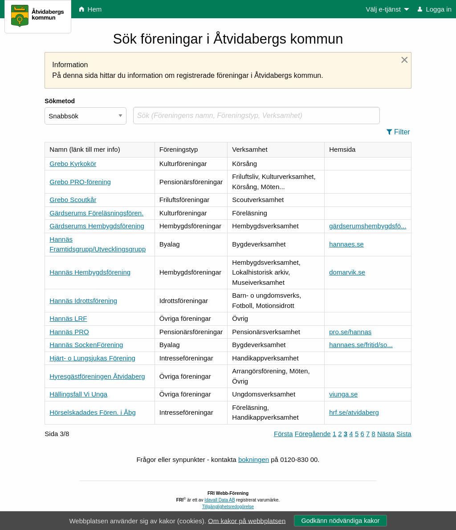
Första (283, 433)
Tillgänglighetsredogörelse (228, 506)
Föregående (313, 433)
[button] (401, 132)
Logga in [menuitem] (435, 9)
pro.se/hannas (350, 332)
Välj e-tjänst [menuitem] (383, 9)
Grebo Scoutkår (72, 199)
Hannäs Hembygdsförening (89, 272)
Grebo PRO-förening (80, 182)
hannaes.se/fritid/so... (361, 344)
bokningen (253, 459)
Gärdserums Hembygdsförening (96, 226)
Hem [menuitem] (90, 9)
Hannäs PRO (69, 332)
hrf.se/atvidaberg (354, 412)
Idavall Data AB (219, 500)
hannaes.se (346, 244)
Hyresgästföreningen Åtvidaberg (97, 376)
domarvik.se (347, 272)
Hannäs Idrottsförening (83, 300)
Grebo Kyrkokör (72, 163)
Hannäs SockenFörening (86, 344)
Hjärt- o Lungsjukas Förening (92, 358)
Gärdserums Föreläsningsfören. (96, 213)
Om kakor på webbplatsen (246, 520)
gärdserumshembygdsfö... (367, 226)
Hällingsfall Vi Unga (78, 394)
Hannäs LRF (68, 318)
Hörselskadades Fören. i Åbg (92, 412)
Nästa (386, 433)
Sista (403, 433)
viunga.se (343, 394)
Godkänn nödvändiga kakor (340, 520)
